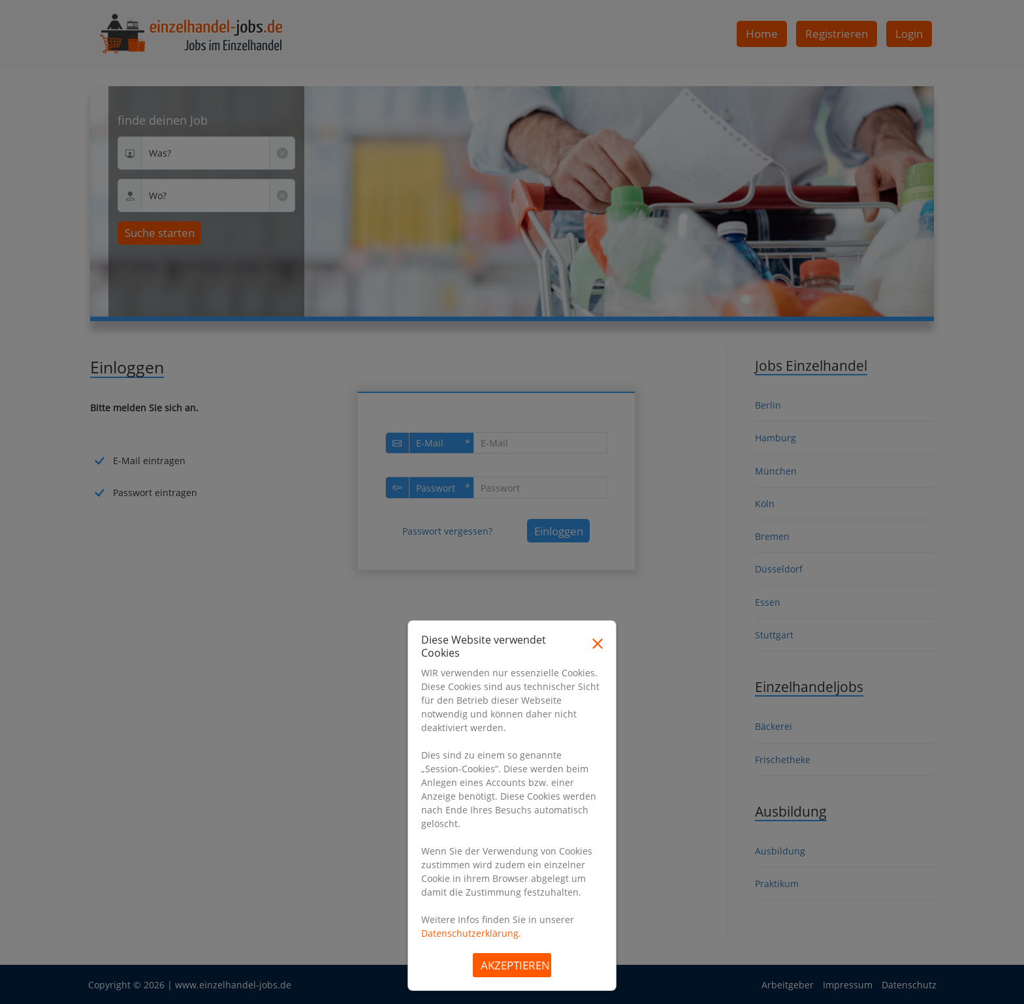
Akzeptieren (515, 965)
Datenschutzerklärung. (471, 933)
